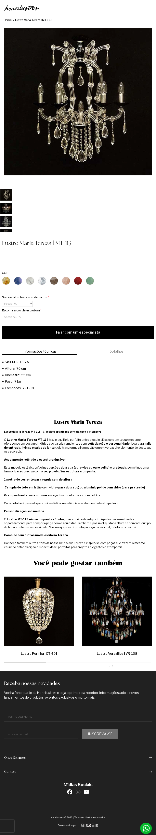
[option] (6, 195)
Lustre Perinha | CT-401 (39, 654)
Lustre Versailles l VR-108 (117, 654)
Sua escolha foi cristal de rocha (25, 297)
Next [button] (112, 666)
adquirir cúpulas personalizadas (110, 519)
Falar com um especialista (78, 332)
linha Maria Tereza (71, 543)
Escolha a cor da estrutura (21, 310)
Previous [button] (109, 666)
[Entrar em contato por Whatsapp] (146, 828)
